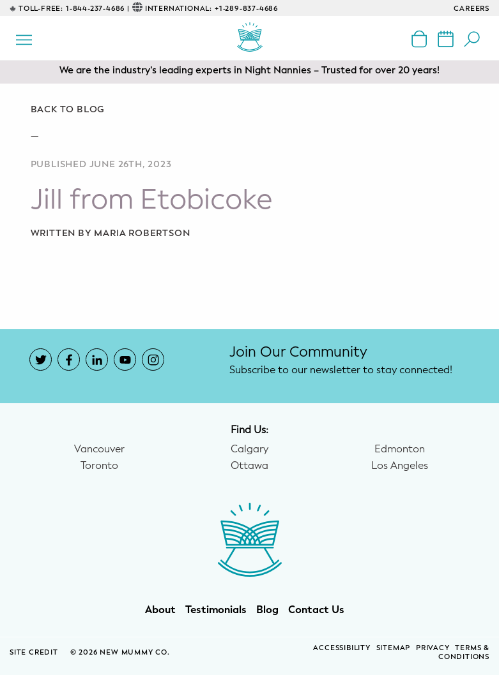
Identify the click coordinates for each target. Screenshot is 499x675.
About (160, 610)
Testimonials (216, 610)
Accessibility (341, 648)
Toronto (99, 466)
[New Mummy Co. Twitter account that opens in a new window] (40, 359)
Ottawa (249, 466)
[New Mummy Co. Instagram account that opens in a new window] (153, 359)
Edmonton (399, 449)
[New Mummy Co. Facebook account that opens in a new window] (69, 359)
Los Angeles (399, 466)
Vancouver (99, 449)
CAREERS (471, 8)
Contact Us (316, 610)
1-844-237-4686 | (98, 8)
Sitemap (393, 648)
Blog (267, 610)
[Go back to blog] (250, 110)
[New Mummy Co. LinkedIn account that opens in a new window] (97, 359)
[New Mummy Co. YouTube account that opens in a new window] (125, 359)
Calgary (249, 449)
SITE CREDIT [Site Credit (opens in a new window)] (35, 652)
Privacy (433, 648)
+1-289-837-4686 (246, 8)
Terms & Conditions (463, 652)
